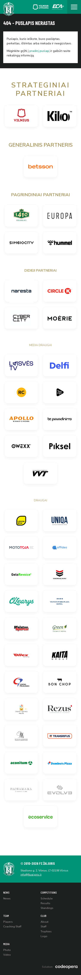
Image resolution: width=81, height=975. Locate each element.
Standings (47, 908)
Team (6, 915)
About (44, 922)
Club (43, 915)
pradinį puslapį (39, 51)
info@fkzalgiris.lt (31, 874)
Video (7, 954)
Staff (43, 926)
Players (8, 922)
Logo (44, 936)
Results (45, 903)
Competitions (49, 892)
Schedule (47, 898)
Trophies (46, 931)
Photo (7, 950)
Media (6, 944)
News (6, 892)
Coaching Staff (12, 926)
